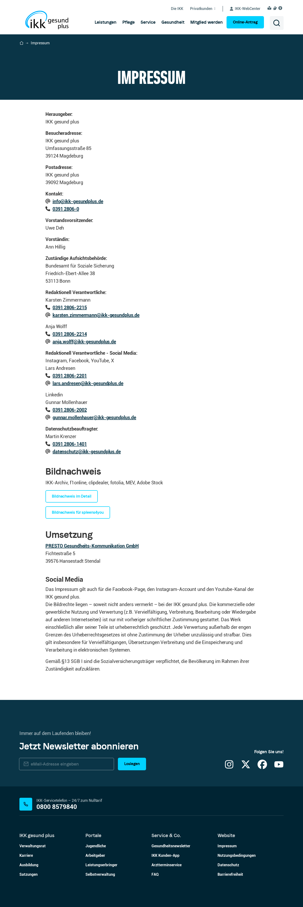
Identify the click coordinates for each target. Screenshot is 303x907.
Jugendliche (95, 846)
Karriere (26, 855)
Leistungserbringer (101, 865)
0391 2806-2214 (70, 334)
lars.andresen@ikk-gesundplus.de (88, 383)
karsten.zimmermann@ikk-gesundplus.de (96, 315)
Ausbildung (28, 865)
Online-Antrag (245, 22)
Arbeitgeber (95, 855)
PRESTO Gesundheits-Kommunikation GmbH (92, 546)
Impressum (227, 846)
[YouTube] (279, 767)
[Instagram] (229, 767)
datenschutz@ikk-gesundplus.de (87, 451)
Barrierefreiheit (230, 874)
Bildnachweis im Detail (71, 496)
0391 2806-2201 (70, 376)
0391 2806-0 (66, 209)
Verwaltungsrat (32, 846)
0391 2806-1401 (70, 444)
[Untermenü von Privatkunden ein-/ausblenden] (206, 9)
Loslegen (132, 764)
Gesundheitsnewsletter (171, 846)
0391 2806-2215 (70, 307)
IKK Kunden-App (165, 855)
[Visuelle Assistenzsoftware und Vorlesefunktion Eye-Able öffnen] (281, 8)
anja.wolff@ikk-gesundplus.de (84, 342)
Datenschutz (228, 865)
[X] (245, 767)
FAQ (155, 874)
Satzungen (28, 874)
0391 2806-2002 (70, 410)
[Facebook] (262, 767)
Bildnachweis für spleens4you (78, 512)
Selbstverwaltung (100, 874)
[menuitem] (105, 22)
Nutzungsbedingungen (237, 855)
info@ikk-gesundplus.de (78, 201)
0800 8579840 (56, 806)
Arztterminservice (167, 865)
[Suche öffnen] (277, 23)
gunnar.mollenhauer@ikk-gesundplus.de (94, 417)
